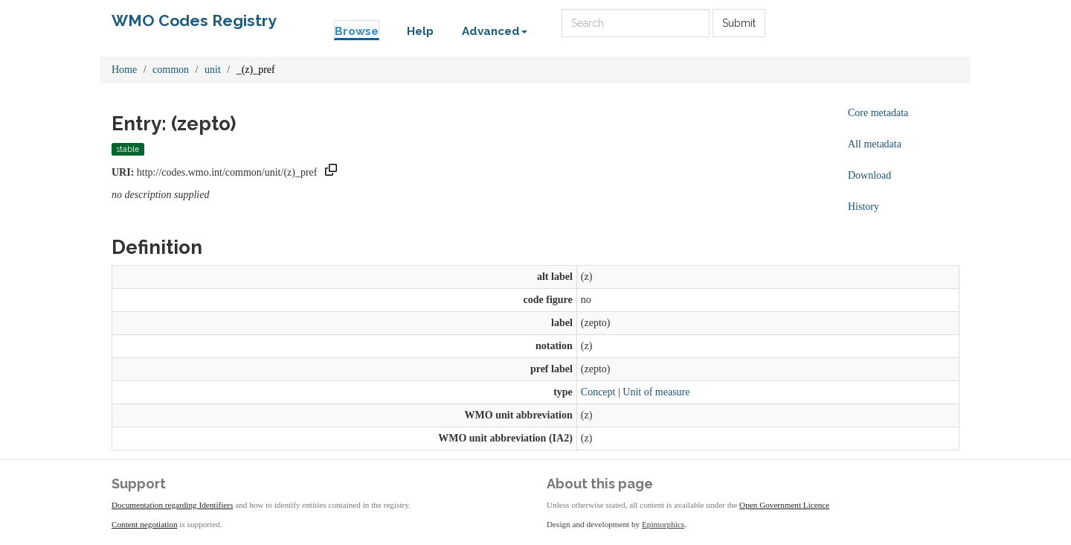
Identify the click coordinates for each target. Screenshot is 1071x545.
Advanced (494, 31)
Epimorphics (663, 524)
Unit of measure (656, 392)
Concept (598, 392)
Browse (357, 31)
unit (213, 69)
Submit (739, 23)
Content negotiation (145, 524)
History (863, 206)
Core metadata (878, 112)
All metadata (874, 144)
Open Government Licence (784, 504)
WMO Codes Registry (194, 20)
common (170, 69)
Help (420, 31)
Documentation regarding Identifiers (172, 504)
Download (869, 175)
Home (124, 69)
